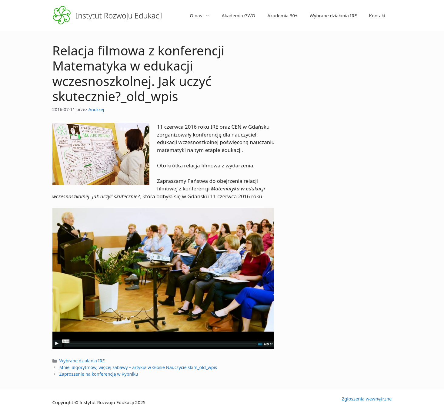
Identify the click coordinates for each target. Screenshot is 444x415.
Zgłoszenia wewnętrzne (367, 399)
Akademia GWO (238, 15)
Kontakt (377, 15)
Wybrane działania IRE (333, 15)
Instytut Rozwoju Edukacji (119, 15)
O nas (203, 15)
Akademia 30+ (282, 15)
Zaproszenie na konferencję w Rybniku (98, 374)
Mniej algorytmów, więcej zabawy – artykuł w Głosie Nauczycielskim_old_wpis (138, 367)
